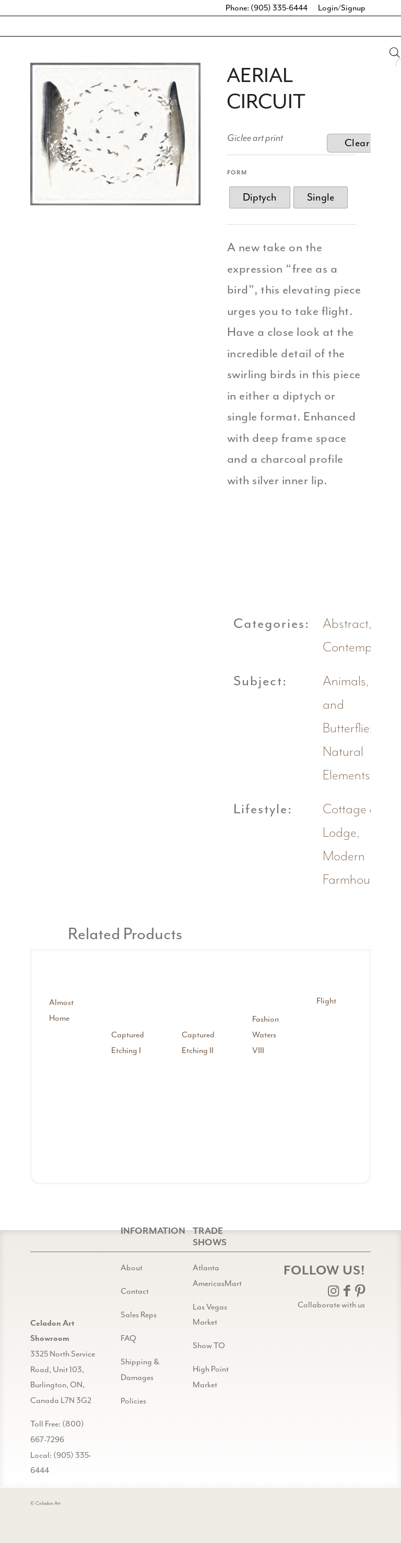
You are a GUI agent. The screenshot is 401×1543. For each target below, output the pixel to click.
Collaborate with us (331, 1305)
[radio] (260, 197)
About (132, 1268)
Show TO (209, 1345)
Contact (135, 1291)
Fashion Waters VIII (265, 1034)
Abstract (346, 624)
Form (237, 172)
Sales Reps (139, 1315)
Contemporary (362, 647)
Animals (344, 681)
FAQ (128, 1338)
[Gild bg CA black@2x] (57, 1289)
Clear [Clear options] (357, 142)
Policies (133, 1401)
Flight (326, 1001)
